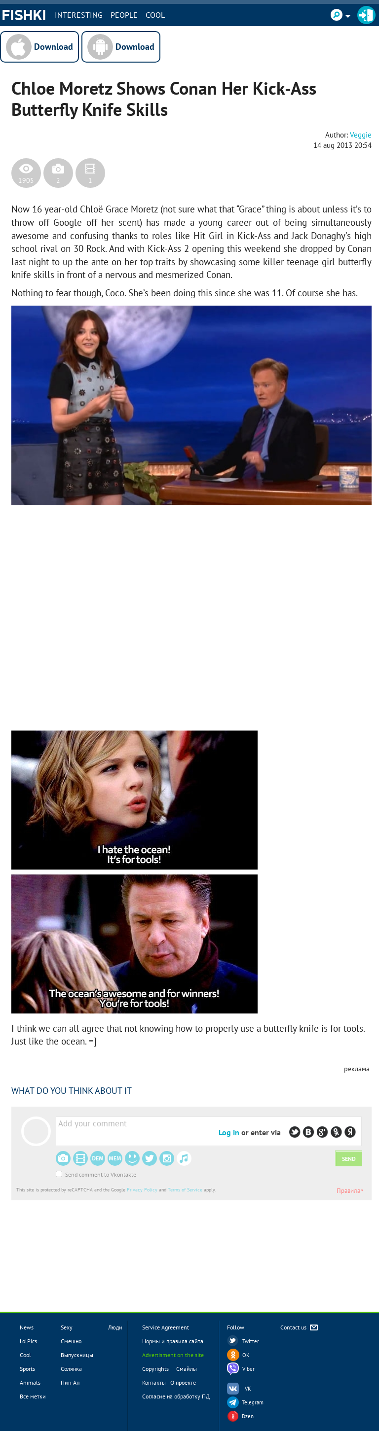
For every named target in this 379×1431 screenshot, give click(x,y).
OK (246, 1355)
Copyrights (155, 1368)
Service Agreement (165, 1327)
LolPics (28, 1341)
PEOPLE (124, 15)
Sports (27, 1368)
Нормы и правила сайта (172, 1341)
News (27, 1327)
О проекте (183, 1382)
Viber (248, 1368)
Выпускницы (77, 1355)
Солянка (71, 1368)
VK (248, 1388)
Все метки (33, 1396)
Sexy (67, 1327)
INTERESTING (79, 15)
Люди (115, 1327)
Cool (155, 15)
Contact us (299, 1327)
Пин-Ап (70, 1382)
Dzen (248, 1416)
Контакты (154, 1382)
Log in (229, 1132)
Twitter (250, 1341)
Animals (30, 1382)
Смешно (71, 1341)
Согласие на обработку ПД (176, 1396)
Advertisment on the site (173, 1355)
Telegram (253, 1402)
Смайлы (186, 1368)
